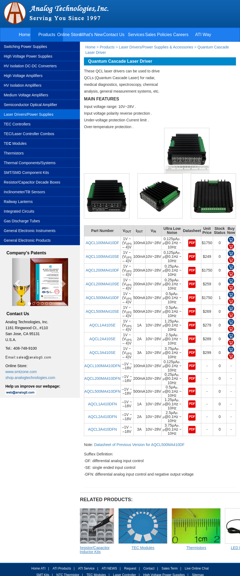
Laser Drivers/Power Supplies (28, 114)
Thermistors (14, 153)
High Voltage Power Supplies (28, 56)
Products (46, 34)
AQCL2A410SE (102, 339)
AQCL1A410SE (102, 325)
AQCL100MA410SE (102, 256)
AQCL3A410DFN (102, 429)
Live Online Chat (197, 568)
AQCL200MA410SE (102, 284)
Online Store (69, 34)
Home (24, 34)
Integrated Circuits (19, 211)
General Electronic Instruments (29, 231)
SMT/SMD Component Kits (26, 172)
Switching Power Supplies (25, 46)
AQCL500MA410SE (102, 311)
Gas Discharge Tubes (22, 221)
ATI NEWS (109, 568)
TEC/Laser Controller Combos (29, 134)
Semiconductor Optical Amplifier (30, 105)
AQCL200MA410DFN (102, 378)
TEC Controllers (17, 124)
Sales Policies (158, 34)
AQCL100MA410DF (102, 243)
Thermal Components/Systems (29, 163)
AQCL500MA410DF (102, 298)
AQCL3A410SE (102, 352)
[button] (16, 282)
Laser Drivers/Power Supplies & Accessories (155, 47)
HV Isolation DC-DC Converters (30, 66)
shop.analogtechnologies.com (30, 377)
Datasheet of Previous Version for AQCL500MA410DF (139, 444)
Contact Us (113, 34)
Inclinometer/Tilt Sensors (24, 192)
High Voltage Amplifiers (23, 75)
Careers (181, 34)
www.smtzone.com (21, 372)
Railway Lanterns (18, 201)
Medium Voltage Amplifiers (26, 95)
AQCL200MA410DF (102, 270)
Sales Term (169, 568)
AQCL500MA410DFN (102, 391)
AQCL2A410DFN (102, 417)
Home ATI (38, 568)
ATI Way (203, 34)
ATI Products (61, 568)
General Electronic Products (27, 240)
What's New (91, 34)
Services (136, 34)
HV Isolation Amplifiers (22, 85)
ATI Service (86, 568)
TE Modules (15, 143)
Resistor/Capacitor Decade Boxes (32, 182)
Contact (148, 568)
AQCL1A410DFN (102, 404)
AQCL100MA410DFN (102, 366)
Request (130, 568)
